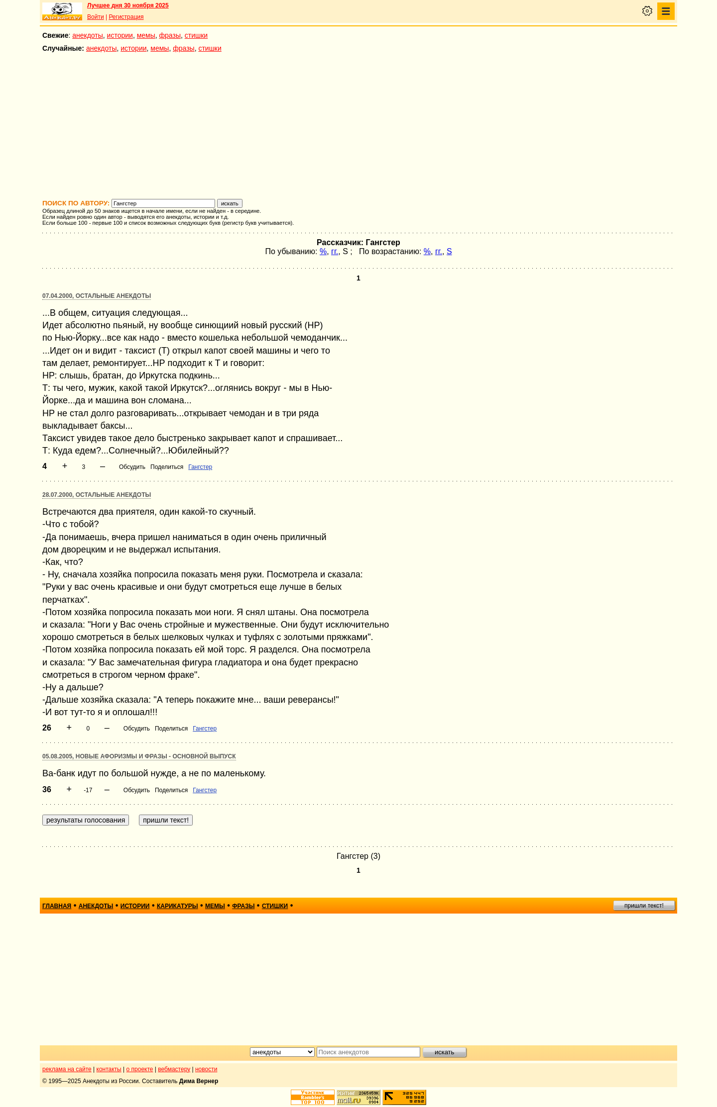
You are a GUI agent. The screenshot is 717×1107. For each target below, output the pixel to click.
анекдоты (87, 35)
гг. (334, 251)
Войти (95, 16)
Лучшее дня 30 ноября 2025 (128, 5)
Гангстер (200, 466)
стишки (196, 35)
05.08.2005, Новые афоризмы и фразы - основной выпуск (139, 756)
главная (56, 906)
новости (206, 1069)
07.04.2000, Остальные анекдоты (96, 295)
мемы (146, 35)
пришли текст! (644, 905)
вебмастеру (174, 1069)
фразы (170, 35)
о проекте (139, 1069)
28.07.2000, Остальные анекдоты (96, 494)
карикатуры (177, 906)
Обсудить (132, 466)
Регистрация (126, 16)
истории (120, 35)
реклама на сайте (67, 1069)
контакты (109, 1069)
